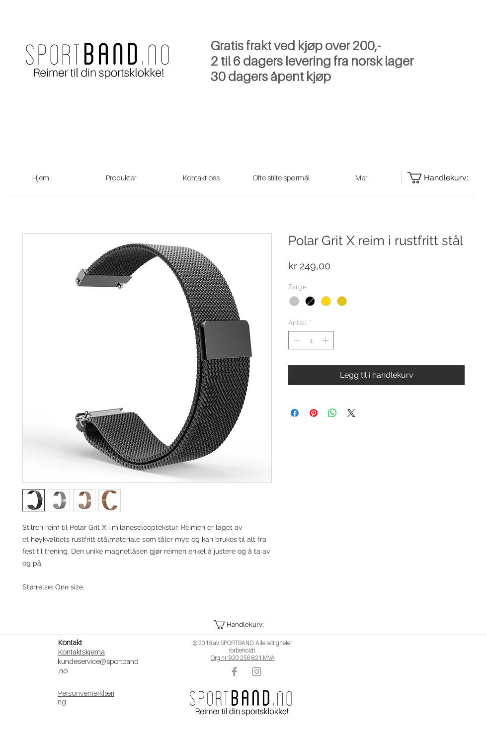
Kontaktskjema (81, 651)
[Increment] (326, 340)
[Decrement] (296, 340)
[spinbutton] (311, 340)
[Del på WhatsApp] (332, 413)
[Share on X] (351, 413)
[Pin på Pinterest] (314, 413)
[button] (242, 624)
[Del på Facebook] (295, 413)
